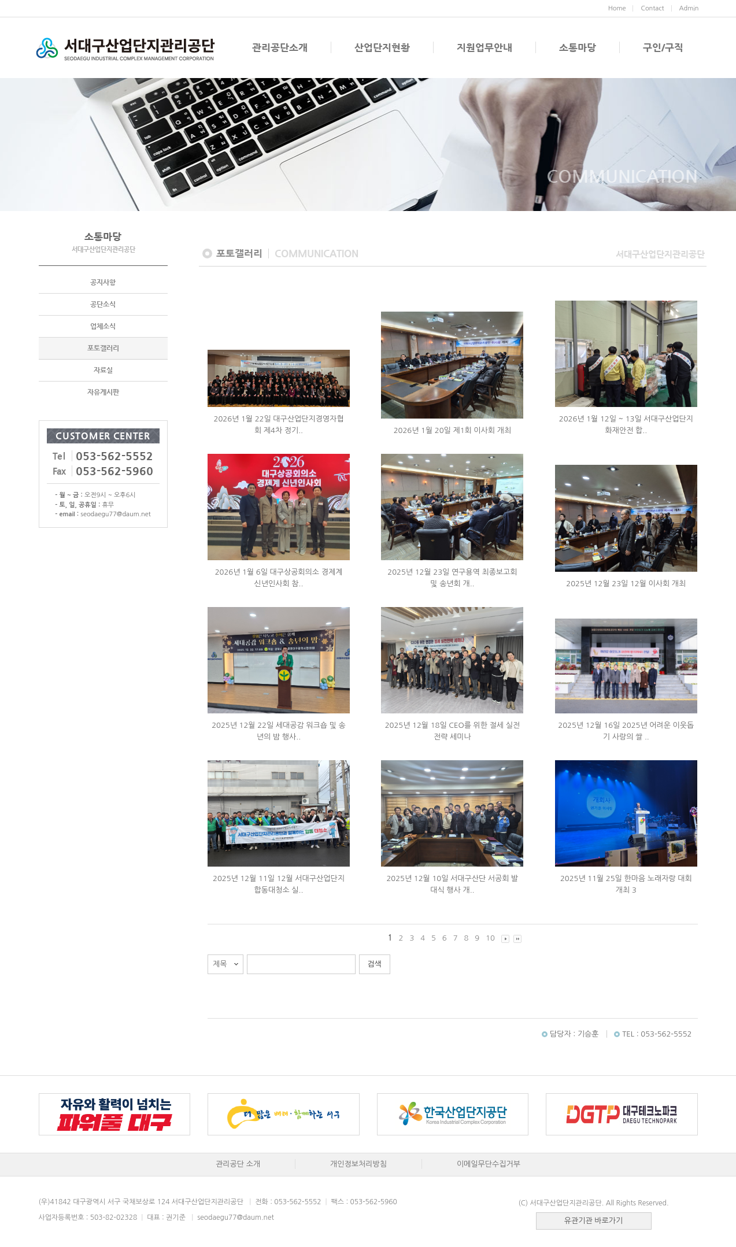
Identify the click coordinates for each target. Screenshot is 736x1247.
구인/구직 (663, 47)
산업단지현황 (382, 47)
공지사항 (103, 282)
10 (490, 938)
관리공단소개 (280, 47)
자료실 (103, 370)
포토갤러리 (103, 348)
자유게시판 (103, 392)
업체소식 (103, 326)
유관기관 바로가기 (593, 1220)
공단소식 (103, 304)
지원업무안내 (484, 47)
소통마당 (577, 47)
